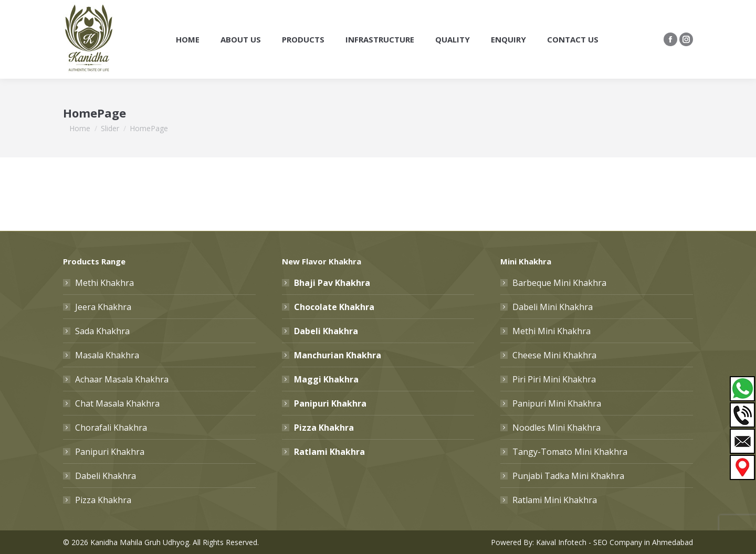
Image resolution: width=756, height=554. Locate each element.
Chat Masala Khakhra (117, 403)
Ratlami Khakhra (329, 451)
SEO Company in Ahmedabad (643, 542)
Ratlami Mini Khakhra (554, 500)
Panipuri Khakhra (109, 451)
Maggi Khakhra (326, 379)
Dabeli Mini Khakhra (552, 307)
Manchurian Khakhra (337, 355)
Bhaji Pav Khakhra (332, 283)
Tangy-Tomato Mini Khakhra (569, 451)
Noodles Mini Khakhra (556, 427)
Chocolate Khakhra (334, 307)
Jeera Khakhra (103, 307)
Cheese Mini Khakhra (554, 355)
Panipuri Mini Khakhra (556, 403)
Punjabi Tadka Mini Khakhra (568, 476)
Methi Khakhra (104, 283)
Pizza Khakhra (103, 500)
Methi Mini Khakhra (551, 331)
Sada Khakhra (102, 331)
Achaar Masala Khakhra (122, 379)
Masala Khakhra (107, 355)
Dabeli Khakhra (105, 476)
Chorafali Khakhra (111, 427)
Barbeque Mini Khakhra (559, 283)
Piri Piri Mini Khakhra (554, 379)
